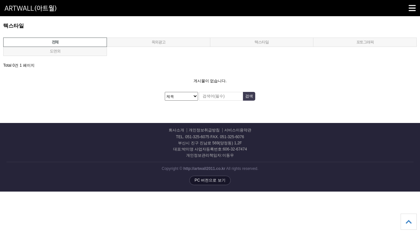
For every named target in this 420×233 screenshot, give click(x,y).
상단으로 (409, 222)
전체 (55, 42)
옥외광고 (158, 42)
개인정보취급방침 (204, 130)
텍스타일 (261, 42)
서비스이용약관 (237, 130)
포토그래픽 (365, 42)
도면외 (55, 51)
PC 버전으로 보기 (209, 180)
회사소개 (176, 130)
